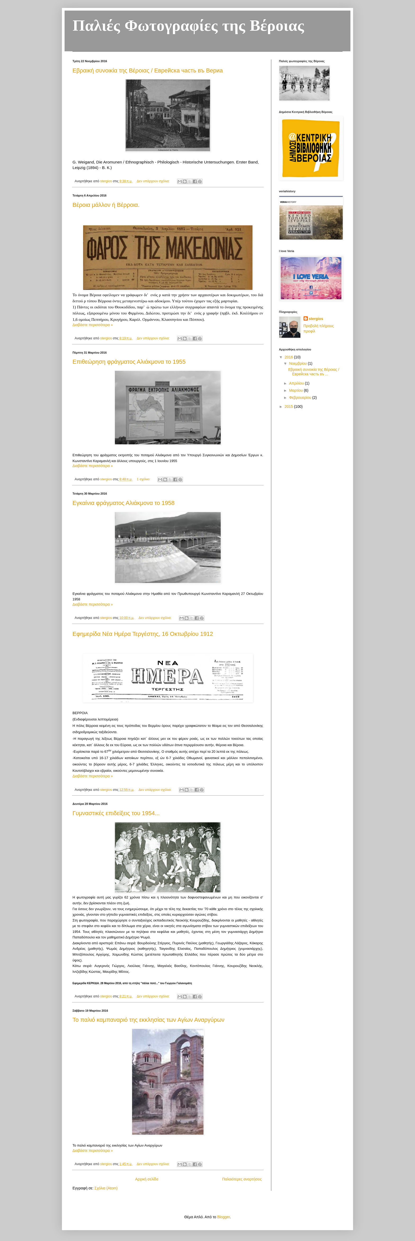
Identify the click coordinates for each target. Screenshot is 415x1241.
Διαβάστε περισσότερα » (93, 325)
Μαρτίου (296, 390)
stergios (316, 319)
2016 (289, 357)
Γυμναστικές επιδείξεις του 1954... (116, 813)
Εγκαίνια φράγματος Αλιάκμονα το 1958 (123, 503)
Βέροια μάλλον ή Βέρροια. (106, 205)
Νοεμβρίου (298, 363)
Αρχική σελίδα (146, 1179)
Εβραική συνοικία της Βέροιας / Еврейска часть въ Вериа (148, 70)
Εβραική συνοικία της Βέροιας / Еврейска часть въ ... (313, 371)
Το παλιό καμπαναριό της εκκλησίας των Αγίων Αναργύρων (148, 1019)
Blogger (223, 1217)
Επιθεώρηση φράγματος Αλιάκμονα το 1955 (129, 361)
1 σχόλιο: (144, 479)
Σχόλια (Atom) (106, 1188)
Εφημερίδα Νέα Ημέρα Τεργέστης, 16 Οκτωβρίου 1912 (143, 634)
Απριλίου (297, 383)
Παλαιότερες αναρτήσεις (242, 1179)
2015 (289, 406)
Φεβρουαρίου (300, 397)
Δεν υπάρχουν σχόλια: (154, 181)
